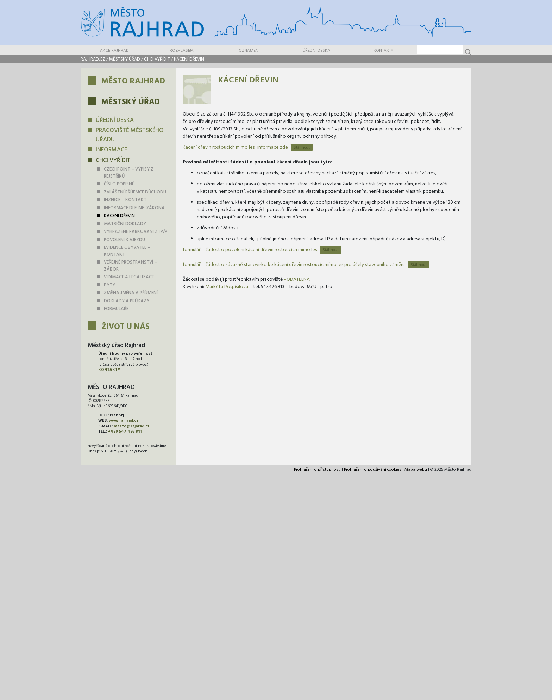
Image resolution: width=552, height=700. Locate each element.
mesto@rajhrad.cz (132, 426)
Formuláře (116, 308)
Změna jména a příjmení (131, 293)
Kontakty (383, 50)
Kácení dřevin (189, 59)
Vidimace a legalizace (129, 277)
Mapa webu (415, 469)
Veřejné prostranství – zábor (130, 266)
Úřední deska (316, 50)
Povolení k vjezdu (124, 239)
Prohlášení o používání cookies (372, 469)
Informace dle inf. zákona (134, 208)
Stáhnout (302, 147)
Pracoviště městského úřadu (130, 135)
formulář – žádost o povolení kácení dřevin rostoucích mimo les (250, 250)
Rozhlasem (182, 50)
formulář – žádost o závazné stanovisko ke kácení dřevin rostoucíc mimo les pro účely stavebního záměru (294, 265)
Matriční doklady (125, 224)
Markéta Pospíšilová (226, 287)
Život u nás (125, 327)
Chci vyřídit (157, 59)
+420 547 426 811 (125, 431)
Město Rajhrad (133, 81)
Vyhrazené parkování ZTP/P (135, 231)
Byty (109, 285)
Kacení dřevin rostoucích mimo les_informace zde (235, 147)
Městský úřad (124, 59)
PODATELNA (297, 279)
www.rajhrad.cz (123, 420)
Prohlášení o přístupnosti (317, 469)
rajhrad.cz (93, 59)
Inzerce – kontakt (125, 200)
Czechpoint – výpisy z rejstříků (128, 173)
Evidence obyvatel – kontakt (127, 251)
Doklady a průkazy (126, 301)
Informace (111, 150)
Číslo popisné (119, 184)
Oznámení (249, 50)
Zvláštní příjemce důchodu (135, 192)
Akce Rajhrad (114, 50)
